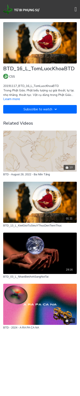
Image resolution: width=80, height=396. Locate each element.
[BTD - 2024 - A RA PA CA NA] (40, 327)
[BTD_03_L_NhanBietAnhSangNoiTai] (40, 277)
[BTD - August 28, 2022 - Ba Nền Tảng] (40, 174)
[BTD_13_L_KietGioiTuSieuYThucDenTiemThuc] (40, 225)
